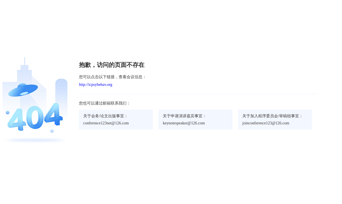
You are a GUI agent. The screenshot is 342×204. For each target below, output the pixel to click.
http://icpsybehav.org (95, 84)
